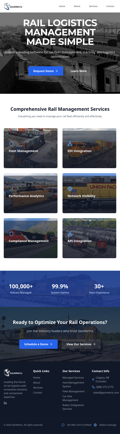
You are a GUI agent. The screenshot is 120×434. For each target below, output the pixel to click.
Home (62, 6)
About (77, 6)
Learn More (79, 71)
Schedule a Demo (38, 344)
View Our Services (81, 344)
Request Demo (45, 71)
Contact (110, 6)
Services (93, 6)
